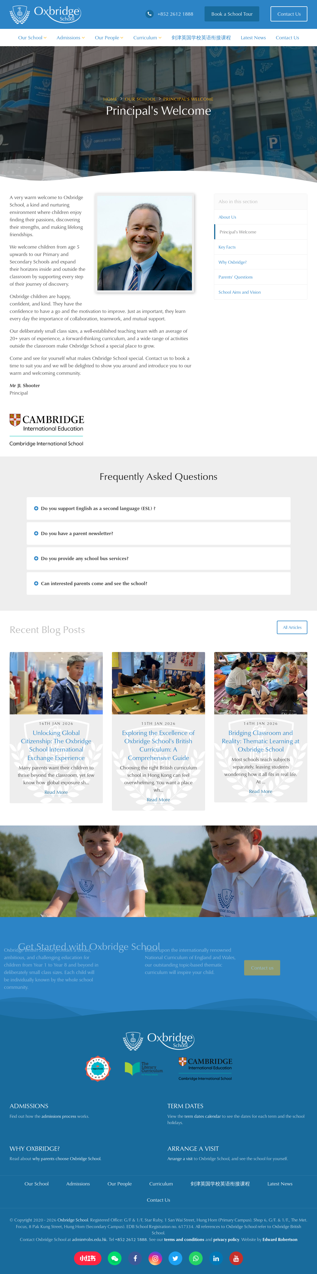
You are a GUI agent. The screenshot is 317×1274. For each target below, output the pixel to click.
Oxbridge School (72, 1220)
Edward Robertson (280, 1239)
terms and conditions (184, 1239)
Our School (32, 37)
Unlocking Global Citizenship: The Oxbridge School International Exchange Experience (56, 745)
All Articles (292, 627)
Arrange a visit (180, 1158)
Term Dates (185, 1105)
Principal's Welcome (238, 232)
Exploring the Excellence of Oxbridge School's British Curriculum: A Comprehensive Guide (158, 745)
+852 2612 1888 (169, 13)
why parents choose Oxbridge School (66, 1158)
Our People (109, 37)
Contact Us (289, 13)
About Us (227, 217)
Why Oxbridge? (233, 262)
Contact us (262, 978)
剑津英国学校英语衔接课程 (201, 37)
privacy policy (226, 1239)
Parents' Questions (236, 277)
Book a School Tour (232, 13)
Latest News (253, 37)
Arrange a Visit (193, 1148)
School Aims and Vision (240, 292)
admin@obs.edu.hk (89, 1239)
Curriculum (147, 37)
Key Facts (227, 247)
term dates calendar (202, 1116)
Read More (56, 792)
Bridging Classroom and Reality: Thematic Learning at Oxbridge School (260, 741)
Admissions (71, 37)
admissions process (59, 1116)
